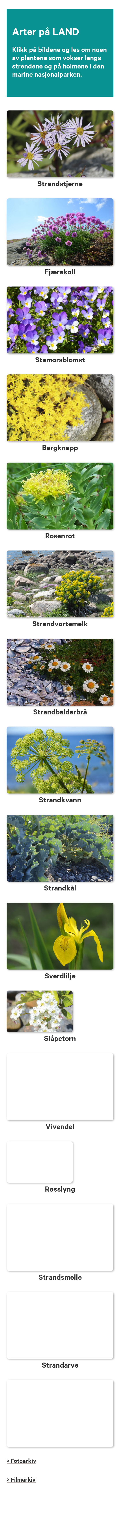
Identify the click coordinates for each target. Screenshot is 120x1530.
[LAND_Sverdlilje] (60, 904)
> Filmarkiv (21, 1479)
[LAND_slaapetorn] (40, 992)
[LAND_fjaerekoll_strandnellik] (60, 200)
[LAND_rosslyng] (40, 1143)
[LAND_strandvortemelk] (60, 552)
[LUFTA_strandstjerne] (60, 112)
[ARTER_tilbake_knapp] (60, 1381)
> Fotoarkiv (21, 1460)
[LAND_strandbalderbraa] (60, 640)
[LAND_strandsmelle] (60, 1206)
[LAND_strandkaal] (60, 816)
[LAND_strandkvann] (60, 728)
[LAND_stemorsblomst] (60, 288)
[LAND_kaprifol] (60, 1055)
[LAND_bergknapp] (60, 376)
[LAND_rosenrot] (60, 464)
